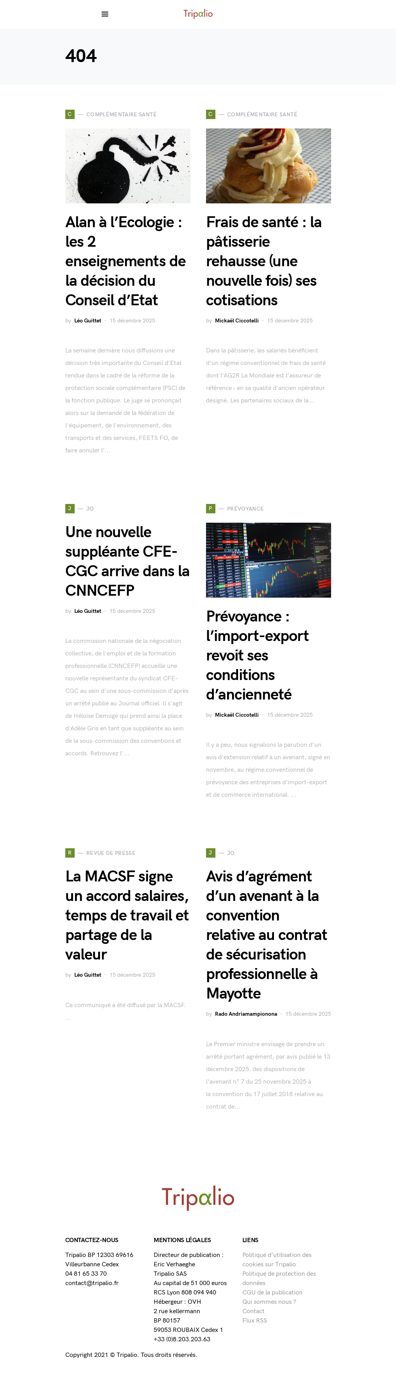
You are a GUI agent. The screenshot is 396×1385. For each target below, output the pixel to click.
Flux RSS (254, 1320)
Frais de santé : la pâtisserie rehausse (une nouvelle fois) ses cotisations (264, 261)
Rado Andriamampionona (246, 1014)
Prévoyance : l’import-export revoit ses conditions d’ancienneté (257, 655)
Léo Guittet (87, 320)
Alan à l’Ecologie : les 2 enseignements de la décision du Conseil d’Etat (125, 261)
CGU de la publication (272, 1292)
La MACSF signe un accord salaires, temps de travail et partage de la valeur (127, 915)
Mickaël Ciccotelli (237, 320)
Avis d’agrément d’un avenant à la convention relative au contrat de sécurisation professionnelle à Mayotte (266, 935)
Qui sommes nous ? (269, 1302)
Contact (253, 1311)
